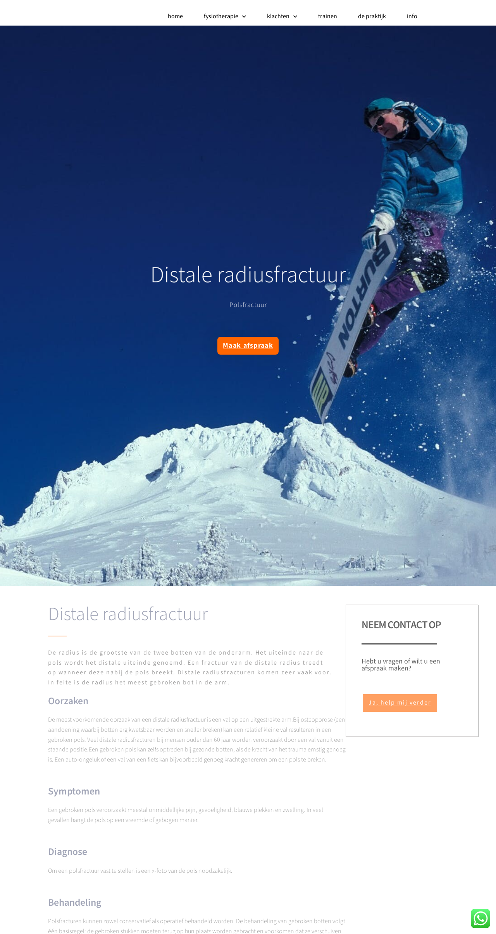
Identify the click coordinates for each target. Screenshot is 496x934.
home (175, 16)
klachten (282, 17)
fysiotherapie (225, 17)
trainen (327, 16)
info (412, 16)
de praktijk (372, 16)
